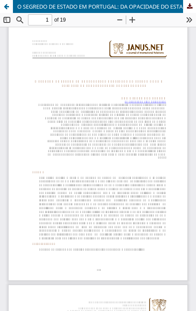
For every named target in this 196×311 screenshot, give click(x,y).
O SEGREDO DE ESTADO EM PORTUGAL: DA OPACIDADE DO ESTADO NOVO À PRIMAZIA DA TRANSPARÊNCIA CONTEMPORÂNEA (106, 6)
